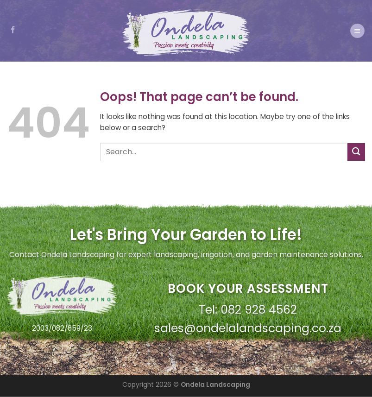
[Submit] (356, 151)
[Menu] (357, 31)
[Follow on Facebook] (13, 30)
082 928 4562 (259, 310)
